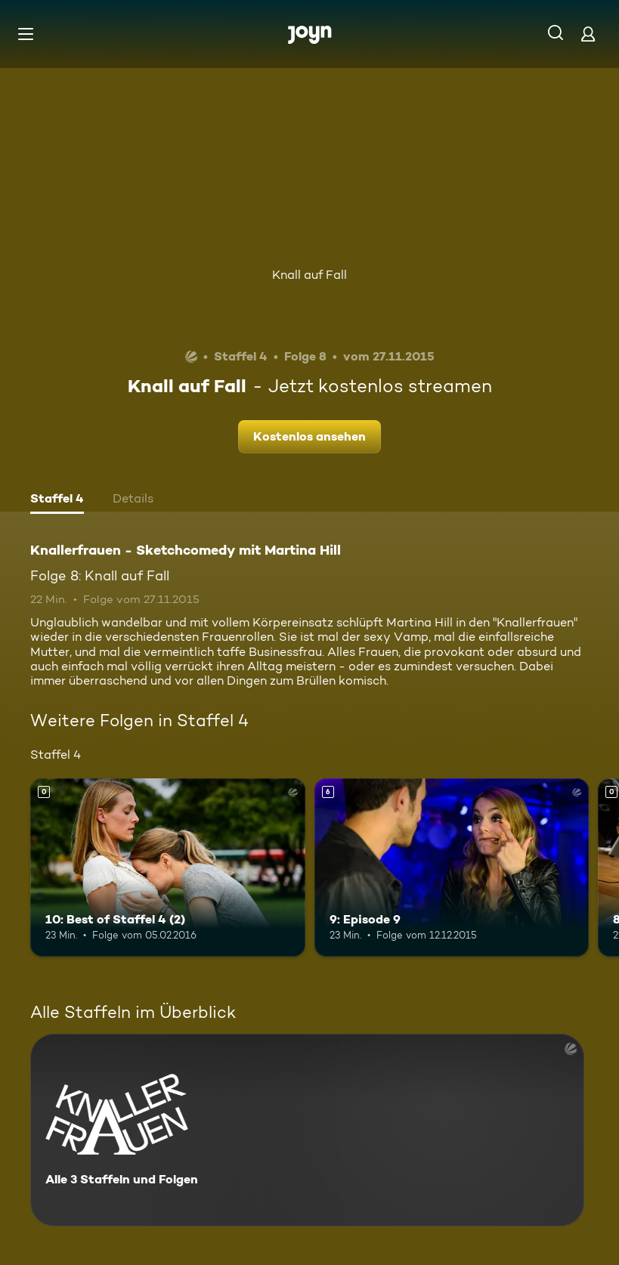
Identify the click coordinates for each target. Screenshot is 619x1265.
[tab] (57, 500)
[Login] (588, 33)
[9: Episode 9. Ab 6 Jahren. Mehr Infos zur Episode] (452, 867)
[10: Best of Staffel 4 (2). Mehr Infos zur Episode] (167, 867)
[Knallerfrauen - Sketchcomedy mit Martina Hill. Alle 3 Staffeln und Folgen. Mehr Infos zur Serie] (307, 1130)
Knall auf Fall (309, 275)
